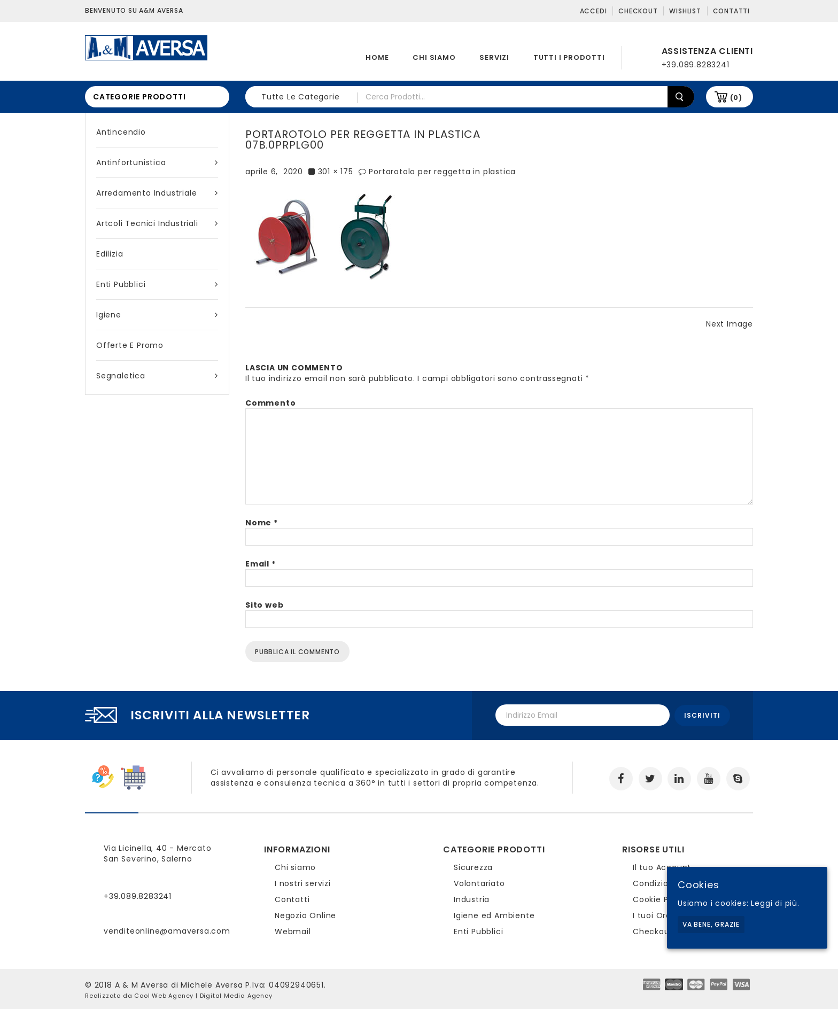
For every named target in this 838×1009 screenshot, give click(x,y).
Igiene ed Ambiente (494, 914)
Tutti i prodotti (569, 57)
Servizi (494, 57)
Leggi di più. (775, 903)
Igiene (157, 314)
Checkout (637, 10)
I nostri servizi (303, 882)
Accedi (593, 10)
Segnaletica (157, 375)
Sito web (264, 605)
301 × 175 (335, 171)
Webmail (293, 930)
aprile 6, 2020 (274, 171)
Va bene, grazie (711, 924)
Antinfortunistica (157, 162)
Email (260, 563)
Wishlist (685, 10)
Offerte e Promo (130, 345)
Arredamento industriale (157, 193)
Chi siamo (434, 57)
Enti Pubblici (157, 284)
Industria (472, 898)
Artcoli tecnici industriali (157, 223)
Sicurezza (473, 866)
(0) (736, 97)
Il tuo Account (662, 866)
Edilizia (109, 254)
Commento (270, 403)
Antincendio (121, 132)
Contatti (731, 10)
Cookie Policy (660, 898)
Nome (261, 522)
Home (377, 57)
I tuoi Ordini (656, 914)
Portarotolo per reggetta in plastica (442, 171)
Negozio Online (305, 914)
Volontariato (479, 882)
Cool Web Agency (163, 994)
